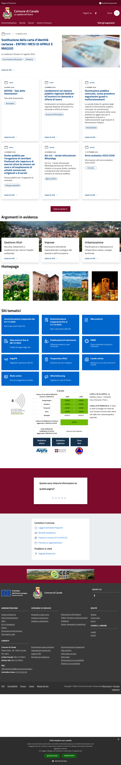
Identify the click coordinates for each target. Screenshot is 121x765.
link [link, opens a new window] (81, 751)
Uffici (3, 621)
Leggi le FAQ (36, 653)
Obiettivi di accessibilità (70, 663)
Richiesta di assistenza (40, 657)
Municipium (107, 686)
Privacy (23, 686)
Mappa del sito (42, 686)
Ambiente (65, 621)
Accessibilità (12, 686)
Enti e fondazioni (8, 624)
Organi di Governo (8, 614)
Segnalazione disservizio (41, 650)
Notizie (90, 83)
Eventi (93, 635)
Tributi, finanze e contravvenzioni (74, 617)
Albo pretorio (66, 650)
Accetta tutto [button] (52, 756)
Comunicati (95, 617)
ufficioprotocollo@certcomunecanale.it (16, 668)
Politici (4, 627)
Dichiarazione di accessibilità (72, 660)
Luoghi (93, 632)
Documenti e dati (8, 634)
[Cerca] (117, 13)
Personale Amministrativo (11, 631)
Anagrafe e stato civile (40, 614)
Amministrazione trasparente (73, 647)
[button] (60, 761)
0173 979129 (21, 672)
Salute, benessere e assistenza (73, 624)
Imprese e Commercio (39, 617)
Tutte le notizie (60, 209)
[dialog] (60, 751)
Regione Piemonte (8, 3)
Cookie (31, 686)
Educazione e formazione (71, 614)
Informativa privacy (69, 653)
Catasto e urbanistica (39, 621)
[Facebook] (94, 13)
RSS (3, 686)
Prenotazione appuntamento (42, 647)
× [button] (118, 739)
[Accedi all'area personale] (108, 3)
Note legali (65, 657)
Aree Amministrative (9, 617)
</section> (60, 425)
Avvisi (8, 34)
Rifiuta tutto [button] (69, 756)
